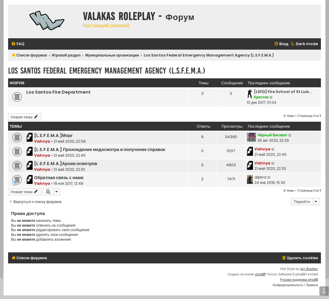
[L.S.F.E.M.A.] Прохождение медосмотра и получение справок (99, 149)
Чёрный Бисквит (272, 135)
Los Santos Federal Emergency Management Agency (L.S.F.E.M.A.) (106, 70)
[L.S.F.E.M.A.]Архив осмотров (65, 164)
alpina (260, 177)
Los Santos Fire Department (58, 92)
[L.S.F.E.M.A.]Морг (53, 135)
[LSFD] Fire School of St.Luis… (282, 91)
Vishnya (42, 141)
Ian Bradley (309, 269)
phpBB (260, 274)
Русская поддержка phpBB (299, 279)
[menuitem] (17, 44)
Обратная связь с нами (59, 178)
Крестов (261, 97)
